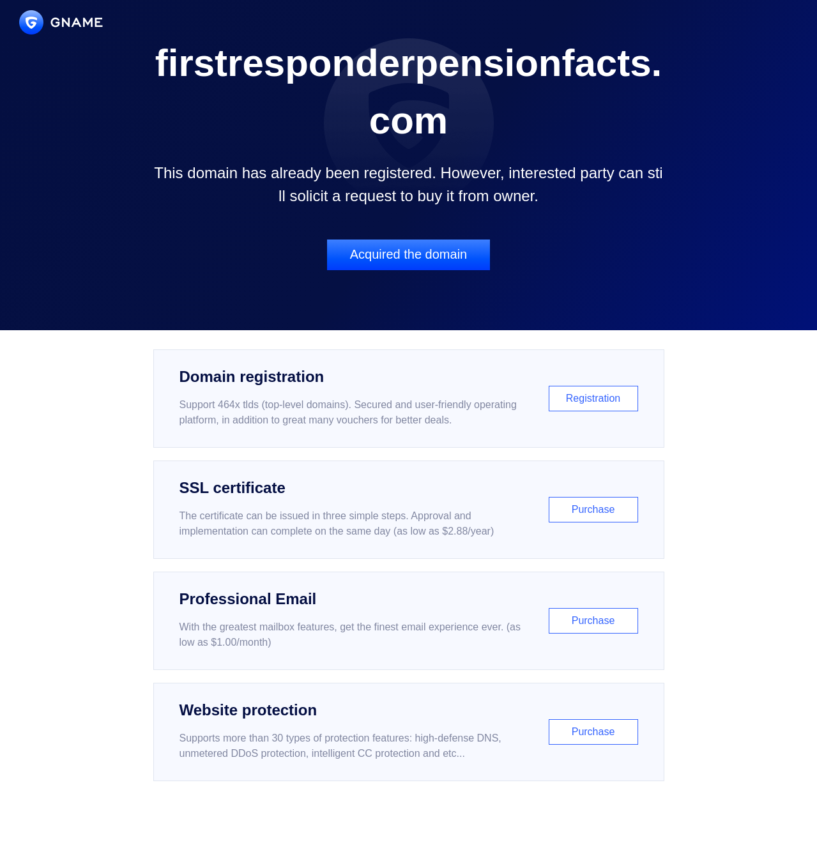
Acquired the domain (408, 254)
